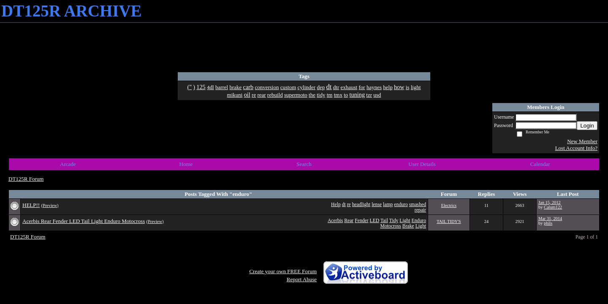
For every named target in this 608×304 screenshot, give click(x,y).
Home (186, 164)
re (349, 204)
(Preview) (49, 205)
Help (336, 204)
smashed (417, 204)
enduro (400, 204)
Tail (384, 220)
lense (377, 204)
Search (303, 164)
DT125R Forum (25, 179)
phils (548, 223)
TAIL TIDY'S (449, 221)
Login (587, 125)
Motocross (390, 226)
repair (420, 210)
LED (375, 220)
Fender (361, 220)
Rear (348, 220)
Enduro (419, 220)
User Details (422, 164)
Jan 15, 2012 (549, 202)
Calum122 (553, 207)
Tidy (394, 220)
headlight (361, 204)
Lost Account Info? (576, 148)
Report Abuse (302, 279)
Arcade (68, 164)
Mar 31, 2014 (550, 218)
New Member (582, 141)
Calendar (540, 164)
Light (404, 220)
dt (344, 204)
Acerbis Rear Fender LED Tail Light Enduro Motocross (83, 221)
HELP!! (31, 205)
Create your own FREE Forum (283, 271)
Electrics (448, 205)
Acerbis (335, 220)
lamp (388, 204)
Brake (408, 226)
